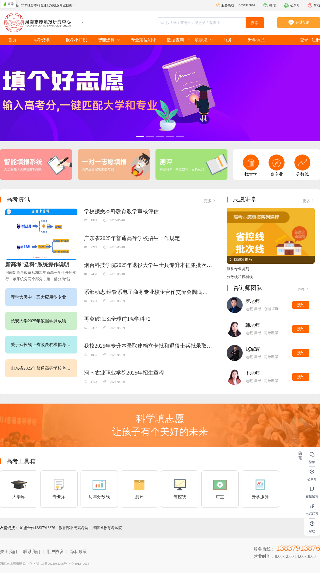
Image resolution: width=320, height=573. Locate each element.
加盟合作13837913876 (38, 528)
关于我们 (8, 551)
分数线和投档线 (240, 277)
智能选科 (106, 40)
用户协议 (54, 551)
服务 (227, 40)
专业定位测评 (143, 40)
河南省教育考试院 (107, 528)
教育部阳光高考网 (74, 528)
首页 (12, 40)
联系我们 (31, 551)
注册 (315, 40)
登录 (305, 40)
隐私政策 (78, 551)
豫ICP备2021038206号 (51, 564)
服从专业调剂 (238, 269)
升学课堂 (256, 40)
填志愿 (201, 40)
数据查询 (175, 40)
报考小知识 (76, 40)
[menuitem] (12, 40)
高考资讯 (41, 40)
